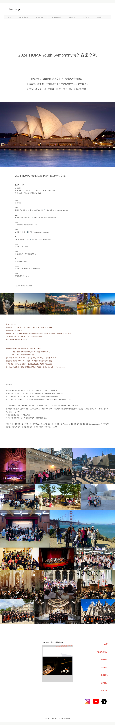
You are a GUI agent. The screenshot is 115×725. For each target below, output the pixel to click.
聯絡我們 (100, 17)
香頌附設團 (40, 17)
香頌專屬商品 (102, 652)
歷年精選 (104, 667)
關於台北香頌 (23, 17)
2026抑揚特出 (56, 17)
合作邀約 (104, 659)
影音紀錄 (72, 17)
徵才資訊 (104, 675)
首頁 (9, 17)
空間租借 (104, 683)
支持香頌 (86, 17)
